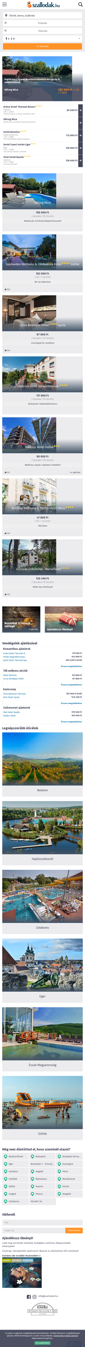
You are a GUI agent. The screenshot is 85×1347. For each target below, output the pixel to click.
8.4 (7, 350)
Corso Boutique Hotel (13, 678)
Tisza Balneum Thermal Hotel (17, 694)
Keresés (43, 46)
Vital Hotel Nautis (11, 712)
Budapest (38, 1156)
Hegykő (37, 1171)
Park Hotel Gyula (11, 697)
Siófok (9, 1186)
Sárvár (63, 1186)
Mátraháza (39, 1179)
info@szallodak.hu (48, 1296)
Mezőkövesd (66, 1179)
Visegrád (64, 1194)
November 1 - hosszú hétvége (43, 1164)
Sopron (37, 1186)
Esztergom (65, 1164)
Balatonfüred (13, 1156)
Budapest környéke (70, 1156)
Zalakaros (11, 1201)
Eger (8, 1164)
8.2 (7, 289)
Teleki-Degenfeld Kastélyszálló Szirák (21, 657)
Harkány (11, 1171)
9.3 (7, 594)
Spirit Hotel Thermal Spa (15, 660)
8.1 (7, 472)
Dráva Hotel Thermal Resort (16, 653)
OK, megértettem (42, 1343)
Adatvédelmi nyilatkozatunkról (66, 1336)
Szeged (10, 1194)
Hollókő (10, 1179)
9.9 (7, 533)
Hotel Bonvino (10, 675)
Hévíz (62, 1171)
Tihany (37, 1194)
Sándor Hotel (9, 715)
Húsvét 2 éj (36, 1201)
